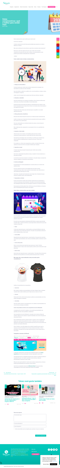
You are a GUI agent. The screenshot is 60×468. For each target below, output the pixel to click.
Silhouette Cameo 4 (49, 396)
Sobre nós (33, 449)
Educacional (24, 396)
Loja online (36, 454)
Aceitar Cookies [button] (53, 464)
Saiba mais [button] (55, 461)
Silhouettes (12, 453)
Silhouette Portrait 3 (14, 396)
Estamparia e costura (9, 397)
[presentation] (21, 433)
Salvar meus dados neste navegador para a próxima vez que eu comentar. (29, 428)
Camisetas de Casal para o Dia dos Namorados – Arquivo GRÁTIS (12, 400)
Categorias (7, 396)
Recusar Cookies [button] (46, 464)
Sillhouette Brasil (31, 365)
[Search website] (57, 7)
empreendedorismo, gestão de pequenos (21, 454)
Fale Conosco (34, 451)
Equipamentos (42, 396)
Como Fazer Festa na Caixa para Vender (46, 399)
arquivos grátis (18, 455)
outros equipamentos (21, 453)
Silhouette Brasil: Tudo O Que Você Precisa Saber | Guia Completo (29, 399)
